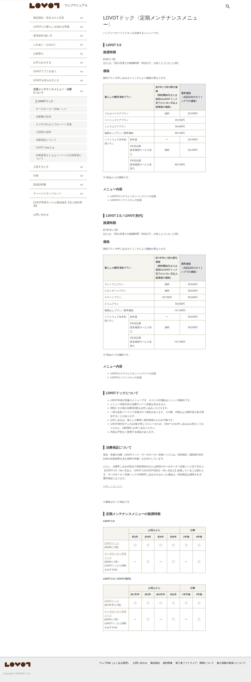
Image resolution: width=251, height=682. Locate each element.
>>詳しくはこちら (112, 486)
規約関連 (167, 663)
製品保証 (155, 663)
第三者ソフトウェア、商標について (194, 663)
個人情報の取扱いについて (231, 663)
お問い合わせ (140, 663)
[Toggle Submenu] (81, 18)
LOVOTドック (112, 543)
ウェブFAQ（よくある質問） (114, 663)
